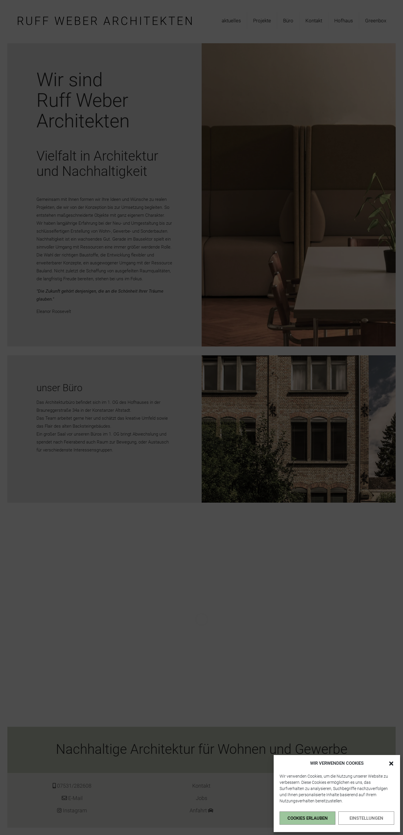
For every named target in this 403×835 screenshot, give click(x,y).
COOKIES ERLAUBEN (307, 818)
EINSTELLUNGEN (366, 818)
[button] (391, 763)
